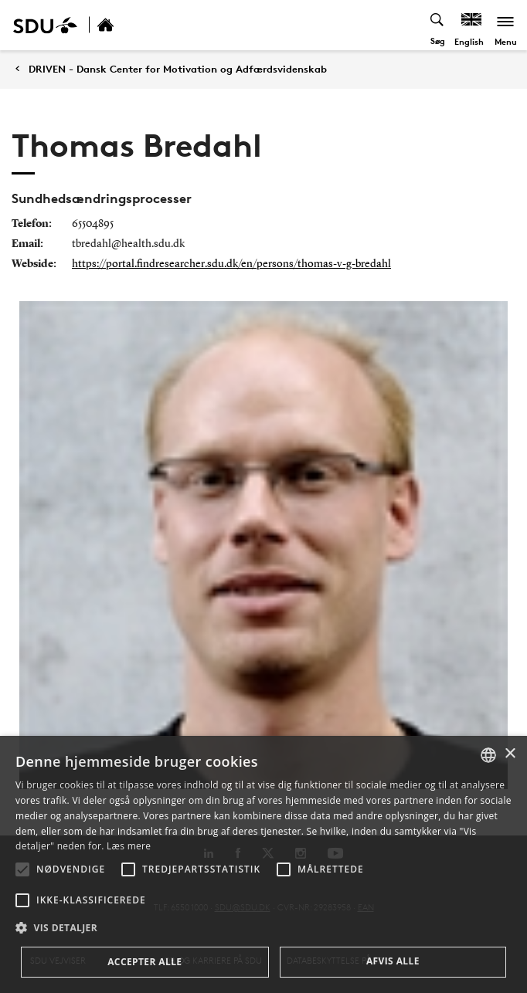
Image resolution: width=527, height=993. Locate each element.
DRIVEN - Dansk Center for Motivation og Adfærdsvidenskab (178, 69)
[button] (22, 869)
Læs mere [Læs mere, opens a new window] (129, 845)
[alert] (263, 864)
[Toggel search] (437, 25)
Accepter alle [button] (144, 961)
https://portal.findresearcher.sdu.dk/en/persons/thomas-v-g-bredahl (231, 264)
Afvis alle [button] (393, 961)
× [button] (509, 754)
